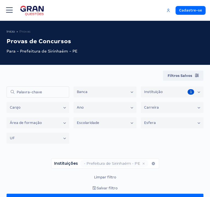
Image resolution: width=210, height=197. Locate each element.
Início (11, 31)
